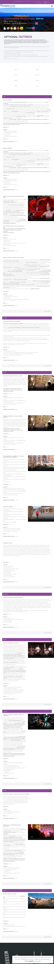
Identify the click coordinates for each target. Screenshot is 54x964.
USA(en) (48, 2)
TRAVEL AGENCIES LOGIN (45, 1)
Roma (16, 73)
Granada (37, 78)
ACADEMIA (37, 1)
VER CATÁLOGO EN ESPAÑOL (16, 1)
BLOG (32, 1)
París (16, 67)
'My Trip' (45, 45)
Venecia (37, 67)
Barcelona (37, 73)
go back (38, 18)
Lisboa (37, 84)
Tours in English (39, 2)
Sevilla (15, 84)
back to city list (48, 301)
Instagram (27, 946)
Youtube (27, 951)
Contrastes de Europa (20, 18)
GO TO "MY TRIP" (26, 1)
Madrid (15, 78)
